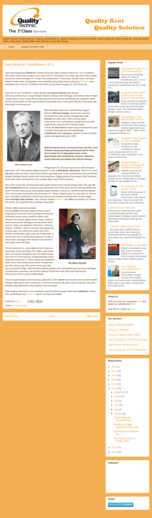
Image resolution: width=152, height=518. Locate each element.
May (116, 409)
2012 (114, 447)
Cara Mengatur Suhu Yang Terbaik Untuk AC (132, 118)
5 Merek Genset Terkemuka (121, 207)
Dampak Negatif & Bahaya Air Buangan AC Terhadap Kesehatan (133, 165)
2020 (114, 366)
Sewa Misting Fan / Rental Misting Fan (127, 350)
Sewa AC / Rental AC (118, 329)
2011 (114, 452)
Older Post (92, 316)
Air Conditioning (19, 305)
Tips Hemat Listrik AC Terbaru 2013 (124, 439)
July (116, 400)
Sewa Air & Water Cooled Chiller (124, 335)
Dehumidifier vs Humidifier (134, 245)
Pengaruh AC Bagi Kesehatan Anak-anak (126, 425)
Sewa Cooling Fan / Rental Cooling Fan (127, 339)
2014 (114, 384)
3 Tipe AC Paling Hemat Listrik (125, 226)
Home (11, 47)
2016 (114, 375)
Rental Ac (84, 81)
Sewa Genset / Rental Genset (122, 344)
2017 (114, 371)
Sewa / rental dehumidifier (121, 324)
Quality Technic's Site (32, 47)
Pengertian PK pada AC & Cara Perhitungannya (134, 70)
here (139, 301)
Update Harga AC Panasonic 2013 (123, 418)
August (117, 396)
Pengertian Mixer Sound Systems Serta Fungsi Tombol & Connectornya (133, 95)
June (116, 405)
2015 (114, 379)
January (118, 413)
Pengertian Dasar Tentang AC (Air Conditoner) (134, 139)
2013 (114, 388)
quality (18, 301)
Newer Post (11, 316)
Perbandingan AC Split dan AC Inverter (132, 187)
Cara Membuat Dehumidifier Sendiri (131, 267)
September (119, 392)
